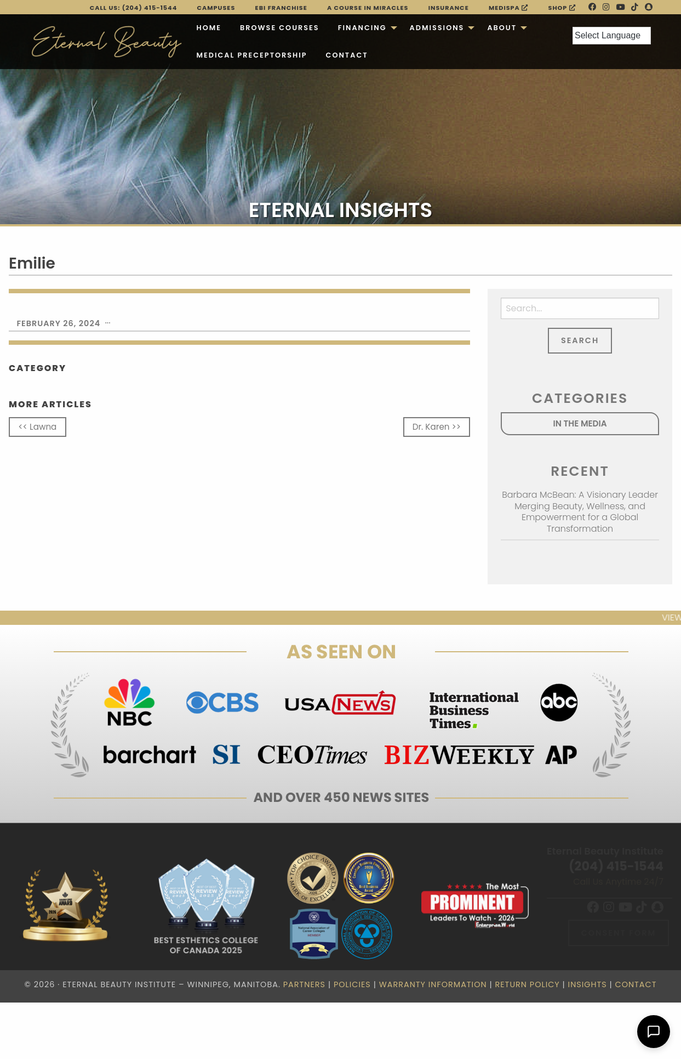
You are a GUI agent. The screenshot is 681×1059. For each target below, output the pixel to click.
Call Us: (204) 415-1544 (134, 7)
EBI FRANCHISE (281, 7)
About (502, 27)
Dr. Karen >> (437, 426)
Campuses (216, 7)
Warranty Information (433, 984)
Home (208, 27)
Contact (347, 55)
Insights (587, 984)
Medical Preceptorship (251, 55)
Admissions (437, 27)
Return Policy (527, 984)
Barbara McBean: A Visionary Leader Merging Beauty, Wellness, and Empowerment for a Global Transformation (580, 511)
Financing (362, 27)
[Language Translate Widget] (612, 35)
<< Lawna (37, 426)
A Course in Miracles (367, 7)
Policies (352, 984)
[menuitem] (209, 28)
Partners (304, 984)
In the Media (580, 423)
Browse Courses (279, 27)
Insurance (448, 7)
